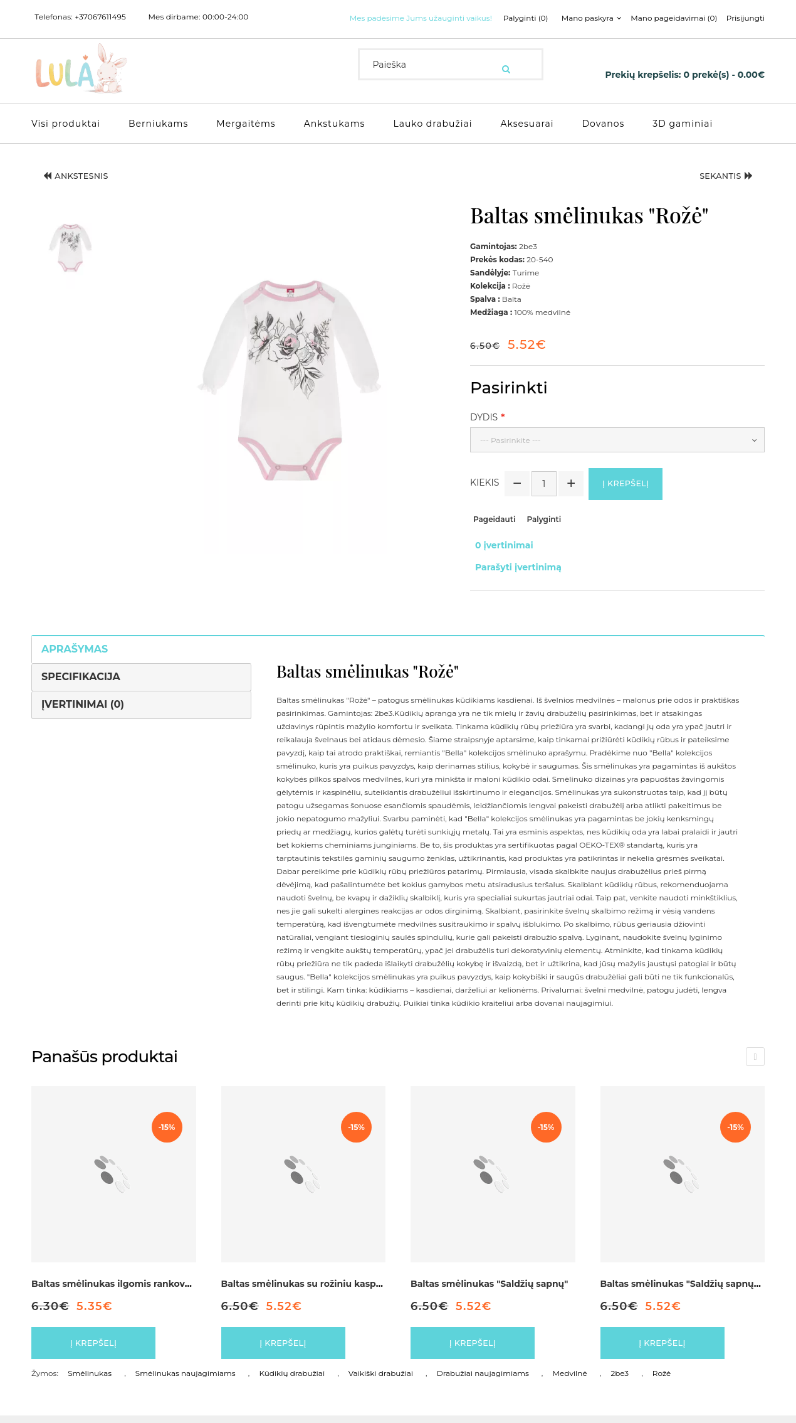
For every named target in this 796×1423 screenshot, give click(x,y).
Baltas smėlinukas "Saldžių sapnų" (489, 1285)
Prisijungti (606, 33)
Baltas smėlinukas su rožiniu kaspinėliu (311, 1285)
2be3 (619, 1380)
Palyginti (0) (378, 33)
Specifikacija (80, 678)
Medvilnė (570, 1380)
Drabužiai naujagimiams (483, 1380)
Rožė (661, 1380)
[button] (70, 259)
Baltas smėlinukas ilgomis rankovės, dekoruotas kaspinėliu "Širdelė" (187, 1285)
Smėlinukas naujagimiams (185, 1380)
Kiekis (484, 497)
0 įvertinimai (499, 559)
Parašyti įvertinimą (513, 572)
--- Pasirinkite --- (510, 451)
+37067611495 (100, 17)
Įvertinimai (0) (82, 706)
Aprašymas (74, 650)
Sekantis (718, 190)
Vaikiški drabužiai (380, 1380)
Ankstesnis (84, 190)
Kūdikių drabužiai (292, 1380)
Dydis (484, 428)
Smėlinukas (90, 1380)
